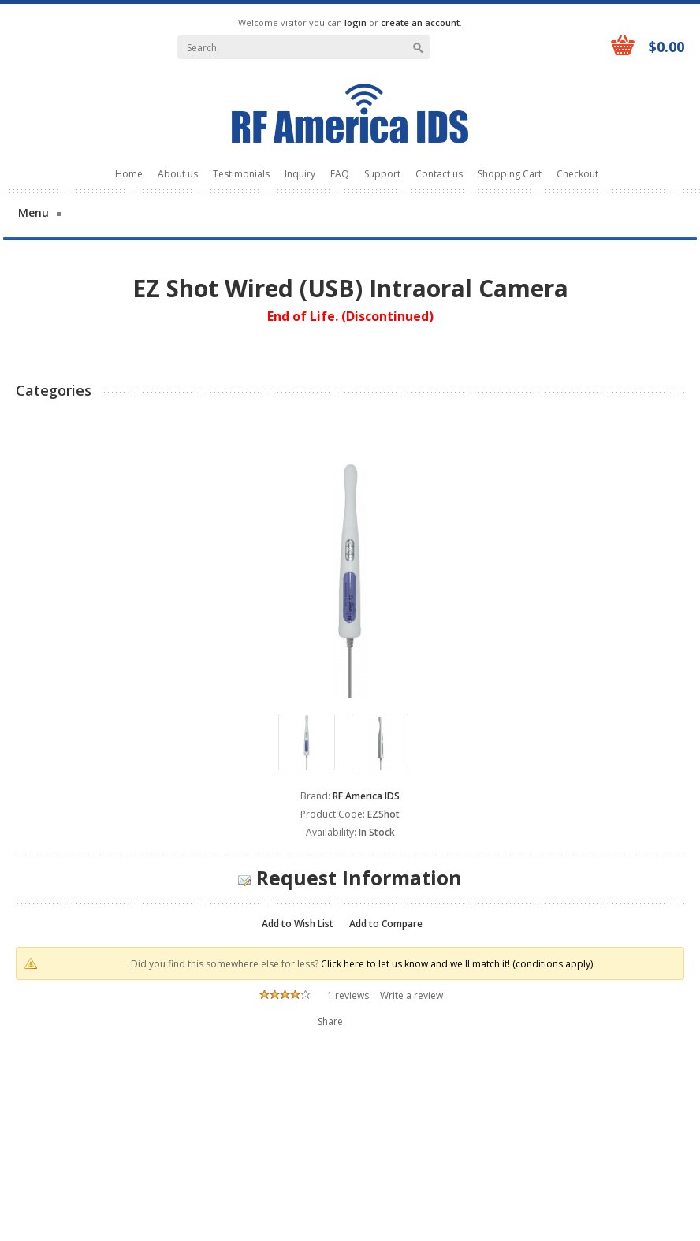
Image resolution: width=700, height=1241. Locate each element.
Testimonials (241, 174)
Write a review (411, 995)
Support (382, 174)
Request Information (350, 877)
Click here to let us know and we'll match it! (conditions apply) (457, 964)
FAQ (339, 174)
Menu (33, 212)
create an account (420, 22)
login (355, 22)
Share (330, 1021)
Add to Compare (386, 923)
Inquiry (300, 174)
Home (129, 174)
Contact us (439, 174)
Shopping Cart (510, 174)
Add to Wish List (297, 923)
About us (178, 174)
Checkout (577, 174)
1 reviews (348, 995)
